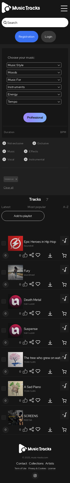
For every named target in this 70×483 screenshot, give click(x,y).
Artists (49, 463)
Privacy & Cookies (37, 468)
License (52, 468)
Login (48, 37)
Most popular (37, 207)
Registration (27, 37)
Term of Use (21, 468)
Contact (21, 463)
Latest (6, 207)
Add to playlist (23, 216)
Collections (36, 463)
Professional (35, 118)
